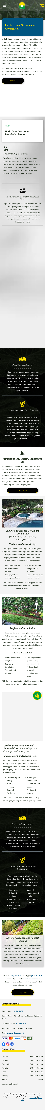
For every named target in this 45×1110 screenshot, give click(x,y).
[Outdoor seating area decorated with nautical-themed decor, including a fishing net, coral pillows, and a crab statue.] (22, 716)
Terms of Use (33, 1098)
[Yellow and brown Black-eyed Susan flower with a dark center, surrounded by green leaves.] (22, 330)
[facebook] (3, 1044)
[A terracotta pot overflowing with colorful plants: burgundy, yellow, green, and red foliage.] (22, 99)
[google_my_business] (12, 1044)
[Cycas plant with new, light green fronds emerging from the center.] (22, 272)
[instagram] (7, 1044)
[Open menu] (4, 5)
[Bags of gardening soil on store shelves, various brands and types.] (22, 301)
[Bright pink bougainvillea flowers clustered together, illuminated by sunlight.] (22, 242)
